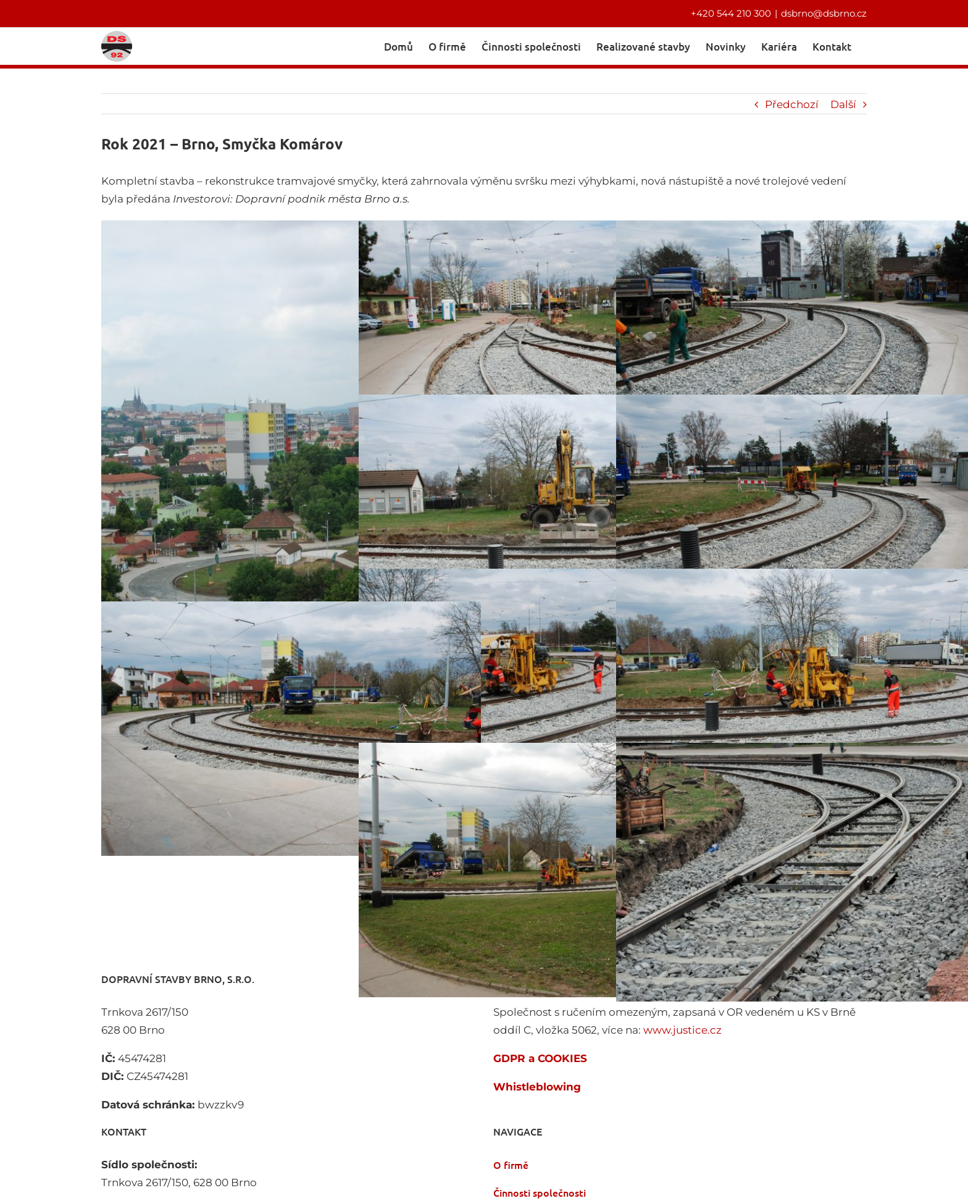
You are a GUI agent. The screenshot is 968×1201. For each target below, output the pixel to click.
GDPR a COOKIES (540, 1057)
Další (843, 103)
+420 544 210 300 (731, 13)
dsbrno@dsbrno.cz (824, 13)
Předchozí (792, 103)
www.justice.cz (682, 1029)
